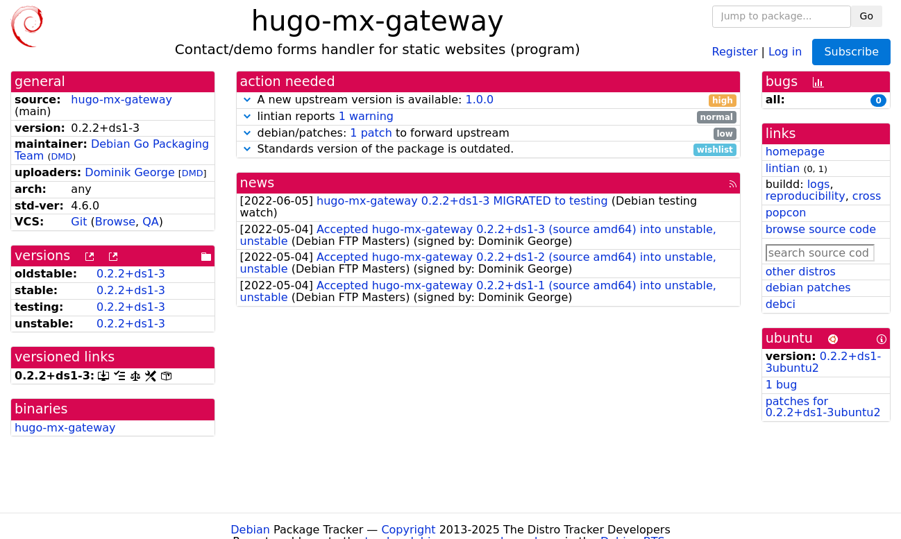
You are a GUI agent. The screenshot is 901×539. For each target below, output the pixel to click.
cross (866, 196)
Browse (115, 221)
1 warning (366, 116)
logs (818, 184)
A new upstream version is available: (488, 100)
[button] (247, 99)
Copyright (408, 529)
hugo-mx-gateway (121, 99)
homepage (795, 151)
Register (735, 51)
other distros (801, 271)
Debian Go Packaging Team (112, 149)
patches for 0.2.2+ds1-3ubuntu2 (823, 407)
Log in (785, 51)
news (257, 183)
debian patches (808, 287)
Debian (250, 529)
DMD (61, 156)
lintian (783, 168)
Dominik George (129, 172)
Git (79, 221)
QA (150, 221)
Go (866, 16)
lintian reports (488, 117)
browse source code (821, 229)
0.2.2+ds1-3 (130, 273)
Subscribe (851, 51)
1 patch (370, 132)
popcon (786, 212)
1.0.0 (479, 99)
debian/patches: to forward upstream (488, 133)
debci (780, 304)
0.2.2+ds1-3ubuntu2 (824, 362)
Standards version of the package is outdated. (488, 149)
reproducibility (805, 196)
